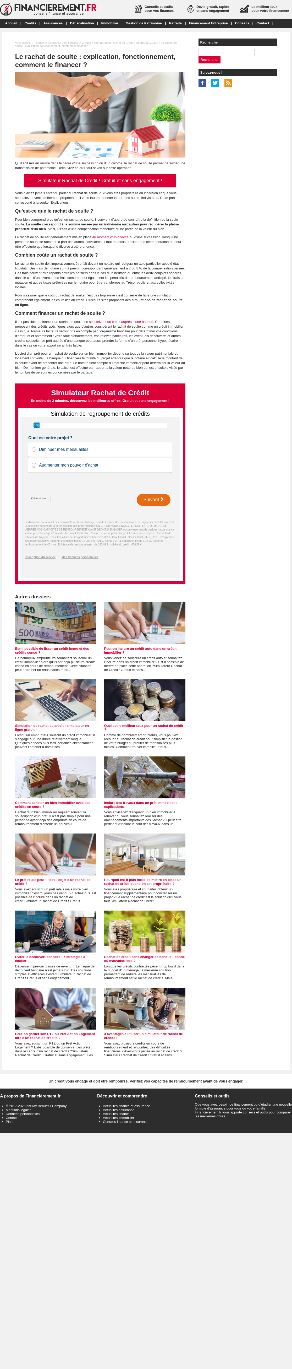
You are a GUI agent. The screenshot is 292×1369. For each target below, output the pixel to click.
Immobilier (110, 23)
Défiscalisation (82, 23)
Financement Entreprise (208, 23)
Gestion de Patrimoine (144, 23)
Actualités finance (116, 1114)
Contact (262, 23)
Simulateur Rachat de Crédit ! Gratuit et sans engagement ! (100, 180)
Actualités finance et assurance (126, 1106)
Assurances (53, 23)
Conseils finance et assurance (125, 1122)
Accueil (11, 23)
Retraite (175, 23)
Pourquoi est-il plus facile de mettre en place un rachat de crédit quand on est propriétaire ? (142, 882)
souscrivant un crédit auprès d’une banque (121, 322)
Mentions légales (18, 1110)
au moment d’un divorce (110, 237)
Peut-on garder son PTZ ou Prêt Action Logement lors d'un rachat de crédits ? (55, 1036)
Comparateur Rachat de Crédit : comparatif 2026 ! (126, 42)
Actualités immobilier (118, 1118)
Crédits (30, 23)
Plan (9, 1122)
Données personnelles (23, 1114)
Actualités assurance (118, 1110)
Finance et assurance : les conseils (56, 42)
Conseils (242, 23)
